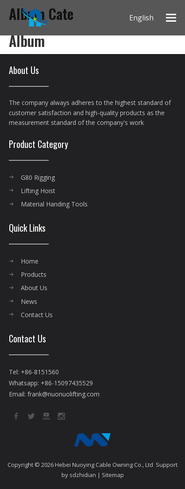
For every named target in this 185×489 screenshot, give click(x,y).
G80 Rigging (38, 177)
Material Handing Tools (54, 204)
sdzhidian (82, 475)
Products (33, 274)
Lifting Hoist (38, 190)
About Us (34, 287)
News (29, 301)
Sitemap (113, 475)
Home (30, 261)
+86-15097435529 (67, 383)
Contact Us (37, 314)
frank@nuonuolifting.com (63, 394)
